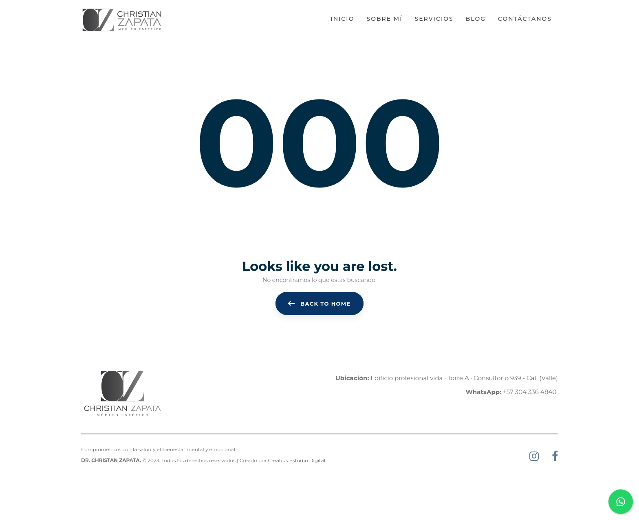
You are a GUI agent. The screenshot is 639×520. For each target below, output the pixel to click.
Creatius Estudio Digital (296, 460)
